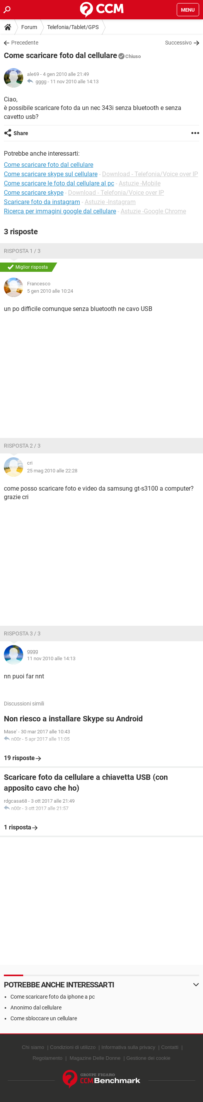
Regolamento (47, 1058)
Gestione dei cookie (148, 1058)
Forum (29, 27)
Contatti (170, 1047)
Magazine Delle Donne (95, 1058)
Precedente (24, 42)
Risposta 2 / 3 (22, 446)
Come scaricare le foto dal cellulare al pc (59, 183)
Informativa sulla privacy (128, 1047)
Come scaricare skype (33, 192)
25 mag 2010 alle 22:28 (52, 471)
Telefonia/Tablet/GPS (73, 27)
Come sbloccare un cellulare (43, 1018)
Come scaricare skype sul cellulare (50, 174)
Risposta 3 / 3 (22, 633)
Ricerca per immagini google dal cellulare (60, 211)
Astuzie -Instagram (110, 202)
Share (21, 133)
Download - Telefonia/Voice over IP (150, 174)
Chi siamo (33, 1047)
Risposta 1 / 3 (22, 251)
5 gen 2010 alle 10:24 (50, 291)
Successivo (178, 42)
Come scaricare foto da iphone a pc (52, 997)
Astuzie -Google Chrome (153, 211)
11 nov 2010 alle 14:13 (74, 81)
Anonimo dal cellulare (35, 1007)
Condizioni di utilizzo (73, 1047)
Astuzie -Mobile (139, 183)
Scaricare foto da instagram (42, 202)
